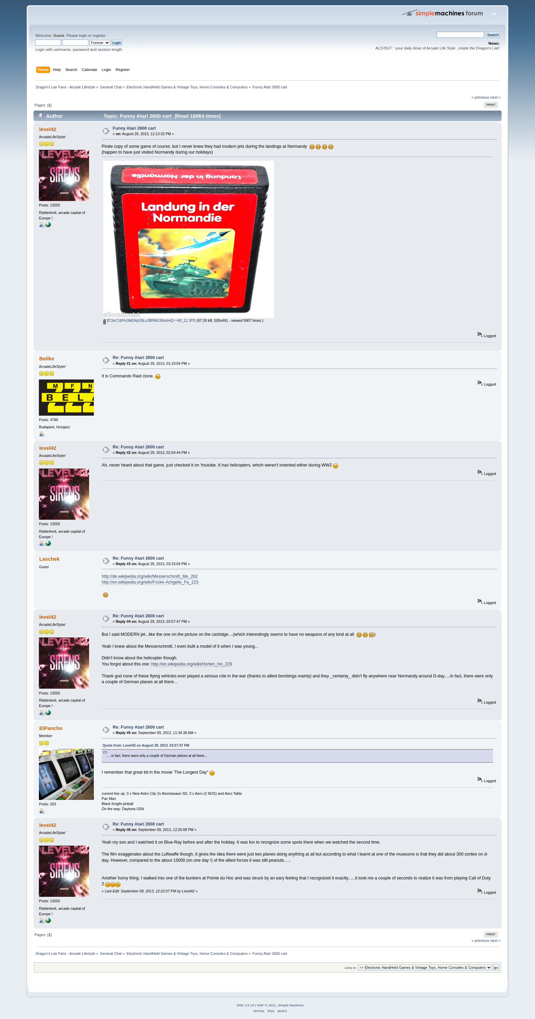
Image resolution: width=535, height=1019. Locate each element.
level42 (47, 129)
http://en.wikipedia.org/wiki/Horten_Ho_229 (191, 664)
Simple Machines (291, 1005)
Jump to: (350, 968)
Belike (46, 358)
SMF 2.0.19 (245, 1005)
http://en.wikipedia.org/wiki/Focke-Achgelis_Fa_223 (150, 582)
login (83, 35)
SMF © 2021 (266, 1005)
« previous (480, 97)
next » (495, 97)
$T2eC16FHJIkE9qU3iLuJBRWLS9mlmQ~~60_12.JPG (149, 320)
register (99, 35)
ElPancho (50, 728)
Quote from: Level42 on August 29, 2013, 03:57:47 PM (146, 745)
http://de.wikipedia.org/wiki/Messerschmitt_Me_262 (150, 576)
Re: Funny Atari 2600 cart (138, 357)
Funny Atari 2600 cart (134, 128)
